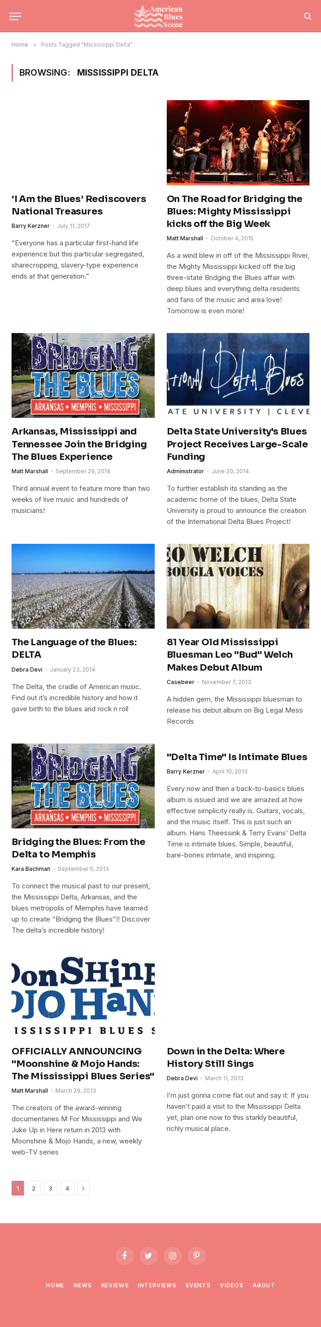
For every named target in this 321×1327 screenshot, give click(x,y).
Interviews (157, 1285)
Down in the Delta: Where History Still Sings (226, 1058)
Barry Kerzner (31, 225)
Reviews (115, 1285)
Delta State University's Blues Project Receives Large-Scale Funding (237, 444)
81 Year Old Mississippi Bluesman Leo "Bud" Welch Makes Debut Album (230, 655)
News (82, 1285)
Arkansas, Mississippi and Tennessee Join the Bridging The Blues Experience (79, 444)
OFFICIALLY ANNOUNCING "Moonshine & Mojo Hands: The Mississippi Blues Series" (83, 1064)
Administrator (185, 471)
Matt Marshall (185, 238)
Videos (231, 1285)
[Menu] (15, 16)
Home (55, 1285)
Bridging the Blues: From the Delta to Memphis (78, 848)
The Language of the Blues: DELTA (74, 649)
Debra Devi (27, 669)
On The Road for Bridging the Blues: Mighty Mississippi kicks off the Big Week (235, 211)
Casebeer (180, 681)
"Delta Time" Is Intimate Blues (237, 757)
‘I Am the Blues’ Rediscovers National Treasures (79, 205)
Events (198, 1285)
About (264, 1285)
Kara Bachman (31, 868)
